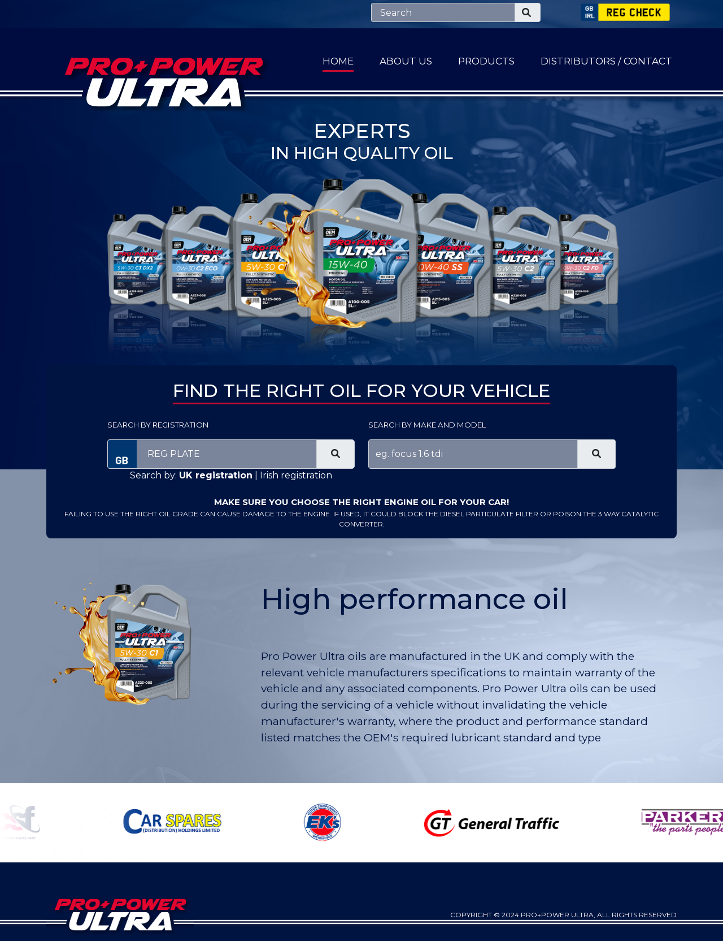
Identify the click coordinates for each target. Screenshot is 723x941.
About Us (406, 61)
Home (338, 61)
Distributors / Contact (606, 61)
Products (486, 61)
